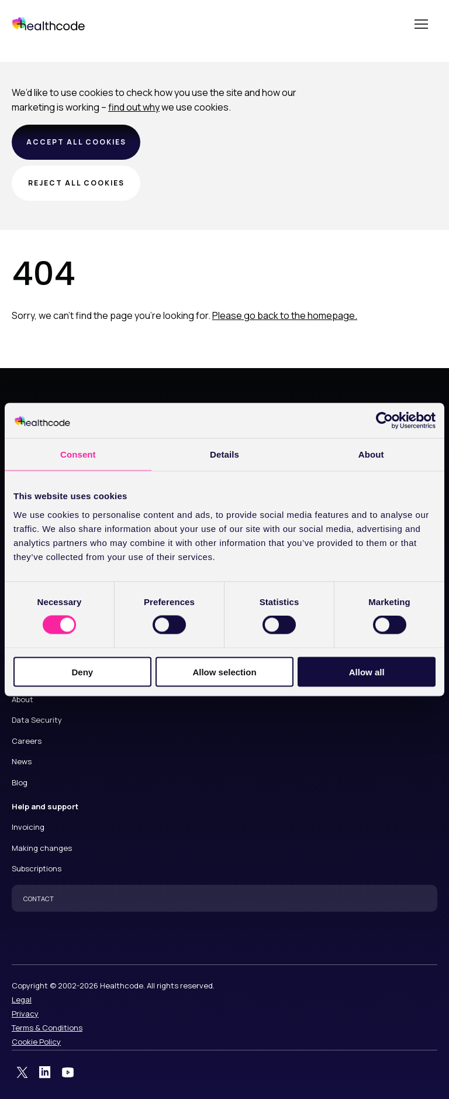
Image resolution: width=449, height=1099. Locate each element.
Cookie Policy (36, 1041)
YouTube (68, 1072)
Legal (22, 999)
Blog (19, 782)
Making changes (42, 848)
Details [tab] (224, 454)
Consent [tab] (78, 454)
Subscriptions (36, 868)
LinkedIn (45, 1072)
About (22, 699)
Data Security (37, 720)
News (22, 761)
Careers (27, 741)
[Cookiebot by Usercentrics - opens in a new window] (384, 421)
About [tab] (371, 454)
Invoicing (28, 827)
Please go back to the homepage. (284, 315)
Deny (82, 671)
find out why (134, 107)
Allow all (367, 671)
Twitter (22, 1072)
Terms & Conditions (47, 1027)
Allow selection (224, 671)
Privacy (25, 1013)
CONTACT (38, 898)
